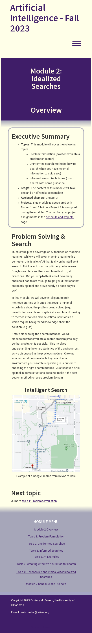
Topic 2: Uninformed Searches (46, 543)
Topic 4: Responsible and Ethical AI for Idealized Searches (46, 575)
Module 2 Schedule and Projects (46, 584)
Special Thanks (41, 627)
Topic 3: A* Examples (46, 556)
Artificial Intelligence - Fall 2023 (44, 17)
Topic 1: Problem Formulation (46, 536)
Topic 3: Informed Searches (46, 550)
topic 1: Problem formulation (39, 501)
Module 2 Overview (46, 529)
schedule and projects (60, 217)
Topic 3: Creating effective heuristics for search (46, 564)
